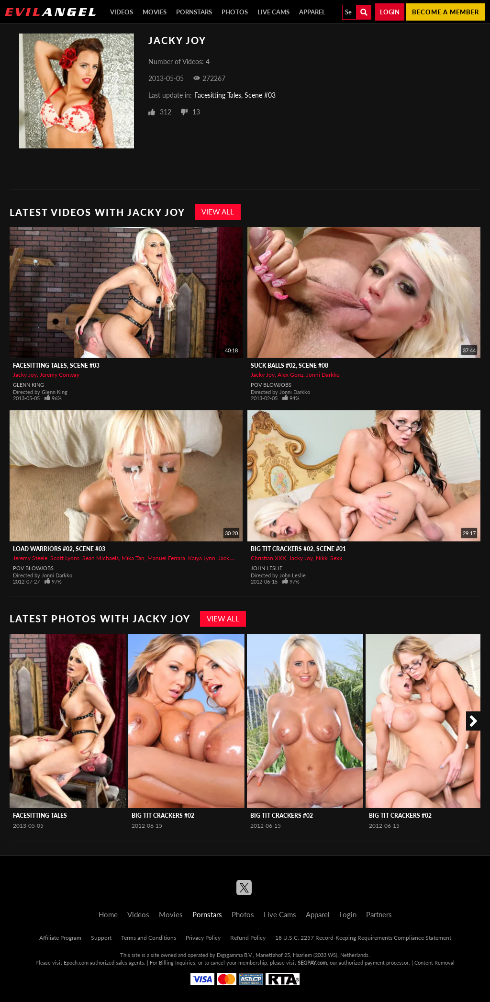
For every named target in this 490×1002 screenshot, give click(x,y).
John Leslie (266, 568)
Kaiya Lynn (201, 558)
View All (217, 211)
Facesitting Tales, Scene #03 (235, 95)
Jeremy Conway (59, 374)
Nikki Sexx (329, 558)
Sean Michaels (100, 558)
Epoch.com (76, 962)
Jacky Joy (25, 374)
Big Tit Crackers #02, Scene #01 (298, 548)
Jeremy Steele (30, 558)
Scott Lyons (64, 558)
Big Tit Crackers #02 (163, 815)
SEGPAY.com (312, 962)
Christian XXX (268, 558)
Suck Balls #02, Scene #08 (289, 365)
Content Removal (434, 962)
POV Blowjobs (271, 385)
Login (390, 12)
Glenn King (28, 385)
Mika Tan (133, 558)
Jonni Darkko (323, 374)
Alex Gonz (290, 374)
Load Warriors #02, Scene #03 (59, 548)
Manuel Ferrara (166, 558)
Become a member (445, 12)
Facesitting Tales (40, 815)
